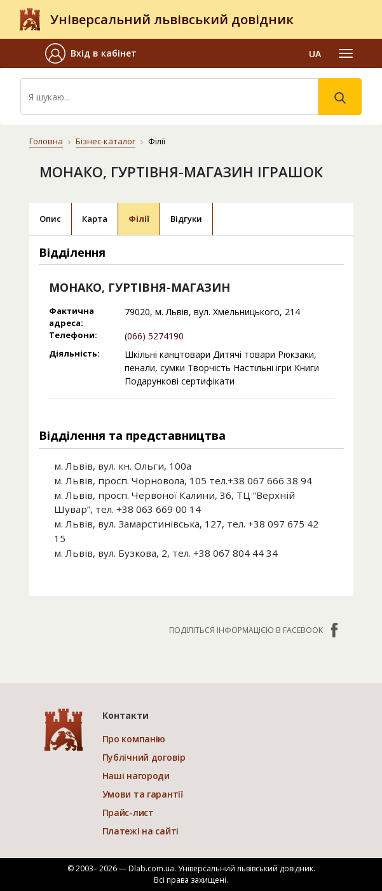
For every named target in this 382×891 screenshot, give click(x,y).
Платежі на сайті (140, 831)
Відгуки (186, 218)
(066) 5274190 (154, 336)
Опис (50, 218)
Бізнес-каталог (105, 141)
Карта (94, 218)
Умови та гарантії (142, 794)
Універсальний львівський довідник (172, 19)
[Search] (169, 96)
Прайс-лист (128, 812)
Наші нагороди (136, 776)
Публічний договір (144, 757)
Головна (46, 141)
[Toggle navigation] (345, 53)
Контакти (125, 715)
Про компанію (134, 739)
